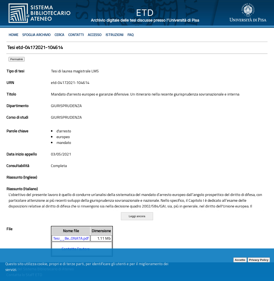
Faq (130, 34)
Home (13, 34)
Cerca (59, 34)
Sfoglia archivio (36, 34)
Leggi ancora (137, 216)
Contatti (76, 34)
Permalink (16, 59)
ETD (145, 12)
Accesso (94, 34)
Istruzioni (114, 34)
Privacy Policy (258, 260)
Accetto (240, 260)
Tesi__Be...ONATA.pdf (71, 238)
